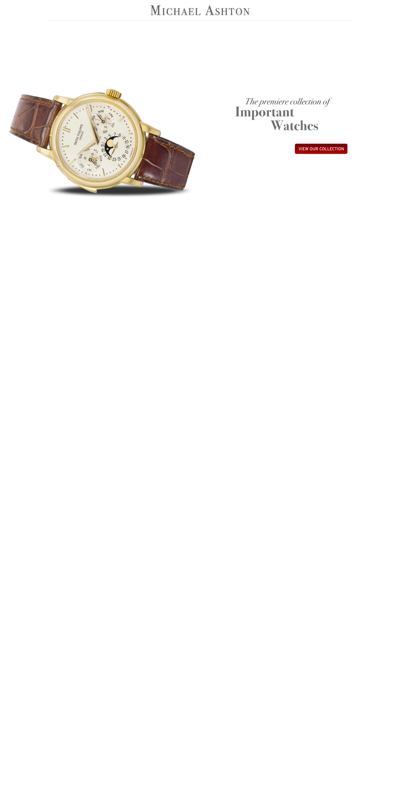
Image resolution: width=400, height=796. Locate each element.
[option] (100, 141)
